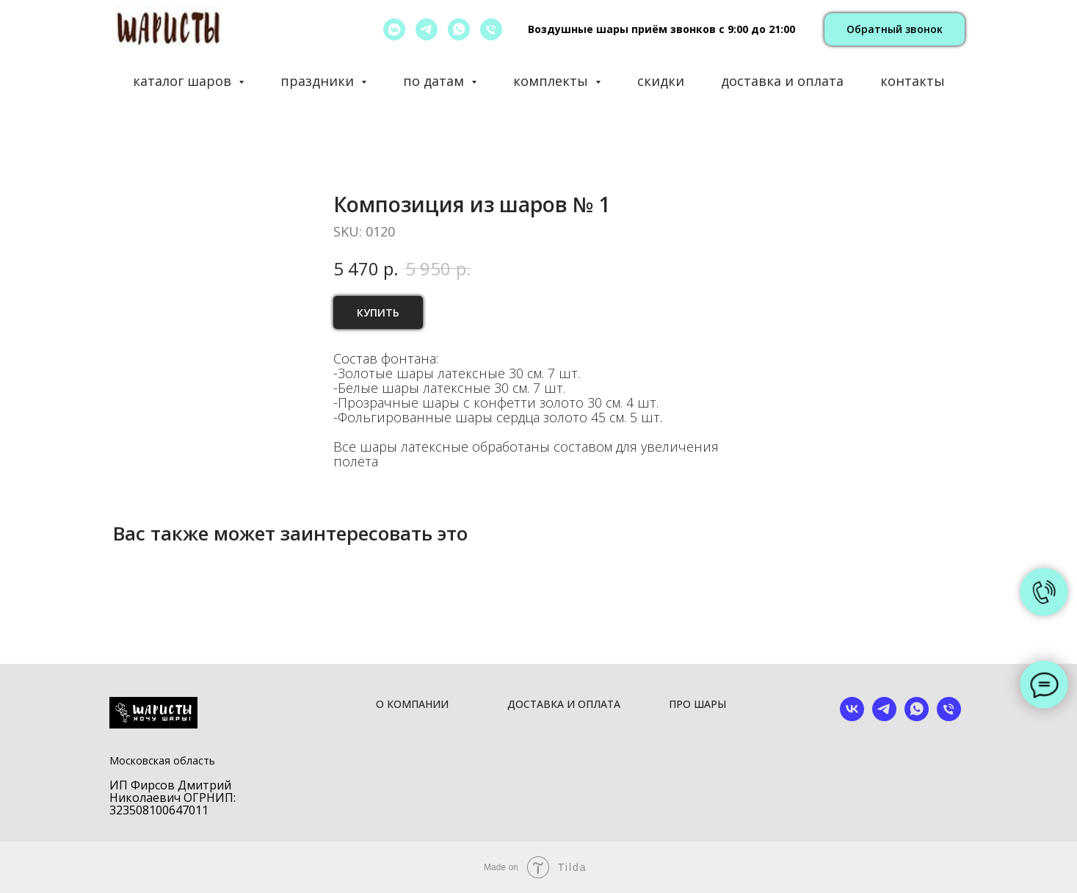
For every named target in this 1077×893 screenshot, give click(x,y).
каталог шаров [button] (184, 81)
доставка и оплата (782, 81)
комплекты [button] (552, 81)
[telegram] (427, 29)
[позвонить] (491, 29)
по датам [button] (435, 81)
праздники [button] (319, 81)
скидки (660, 81)
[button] (894, 29)
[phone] (949, 717)
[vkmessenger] (394, 29)
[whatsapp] (459, 29)
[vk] (852, 717)
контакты (912, 81)
